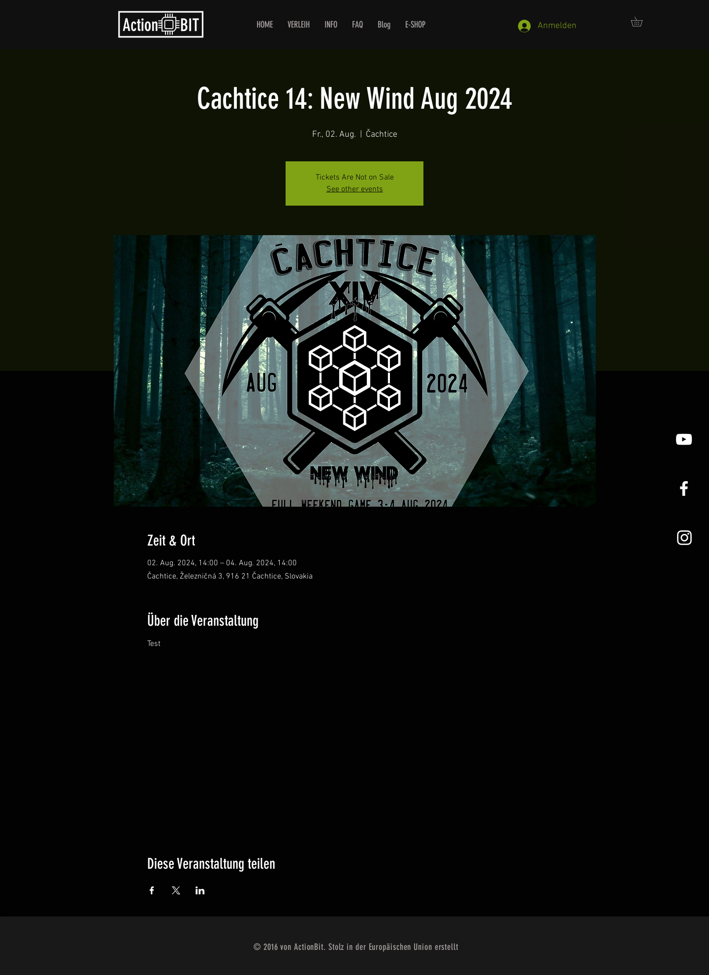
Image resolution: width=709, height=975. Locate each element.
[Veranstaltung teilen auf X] (176, 890)
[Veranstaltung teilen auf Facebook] (152, 890)
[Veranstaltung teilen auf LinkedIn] (200, 890)
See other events (354, 189)
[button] (641, 22)
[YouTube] (684, 439)
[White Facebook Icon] (684, 488)
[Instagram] (684, 538)
